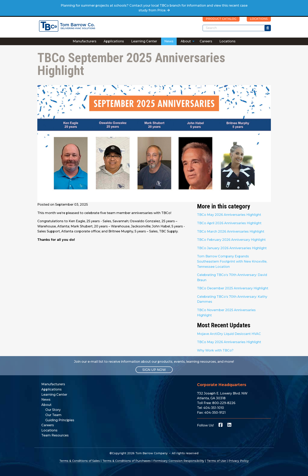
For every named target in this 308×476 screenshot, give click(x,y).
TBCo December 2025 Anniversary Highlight (232, 288)
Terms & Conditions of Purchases (126, 461)
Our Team (53, 415)
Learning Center (144, 41)
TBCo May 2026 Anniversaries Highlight (229, 215)
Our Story (53, 410)
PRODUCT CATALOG (221, 19)
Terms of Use (216, 461)
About (186, 41)
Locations (227, 41)
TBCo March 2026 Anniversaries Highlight (230, 231)
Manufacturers (84, 41)
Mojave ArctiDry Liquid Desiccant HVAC (229, 334)
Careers (206, 41)
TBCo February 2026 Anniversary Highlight (231, 240)
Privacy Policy (239, 461)
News (168, 41)
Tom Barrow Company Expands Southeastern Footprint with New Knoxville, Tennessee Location (232, 261)
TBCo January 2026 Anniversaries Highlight (232, 248)
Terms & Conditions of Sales (79, 461)
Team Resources (55, 435)
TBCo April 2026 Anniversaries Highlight (229, 223)
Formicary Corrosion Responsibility (178, 461)
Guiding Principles (59, 420)
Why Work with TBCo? (215, 350)
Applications (114, 41)
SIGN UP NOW (154, 369)
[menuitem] (84, 41)
